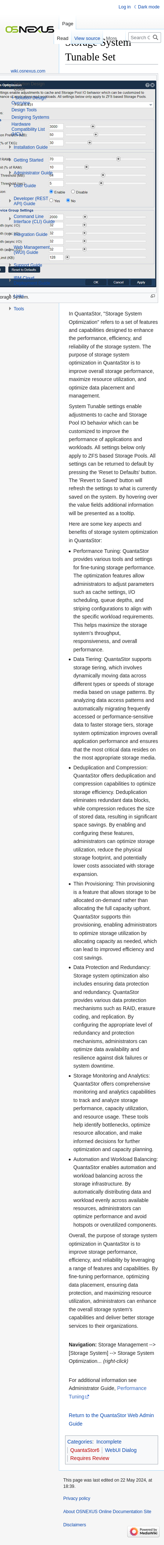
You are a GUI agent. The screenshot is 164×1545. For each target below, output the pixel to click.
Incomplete (108, 1442)
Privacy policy (76, 1498)
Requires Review (89, 1458)
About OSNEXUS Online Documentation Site (107, 1511)
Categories (79, 1442)
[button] (31, 147)
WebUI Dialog (120, 1450)
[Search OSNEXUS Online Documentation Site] (144, 37)
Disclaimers (74, 1524)
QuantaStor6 (84, 1450)
